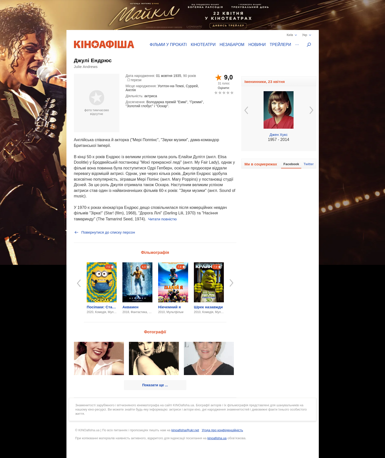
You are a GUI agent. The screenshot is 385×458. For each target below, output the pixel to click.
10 (232, 92)
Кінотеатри (203, 44)
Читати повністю (162, 219)
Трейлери (280, 44)
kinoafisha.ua (217, 438)
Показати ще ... (155, 385)
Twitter (309, 164)
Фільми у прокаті (168, 44)
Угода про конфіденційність (222, 430)
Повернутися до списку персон (104, 232)
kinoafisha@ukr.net (185, 430)
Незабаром (232, 44)
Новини (257, 44)
